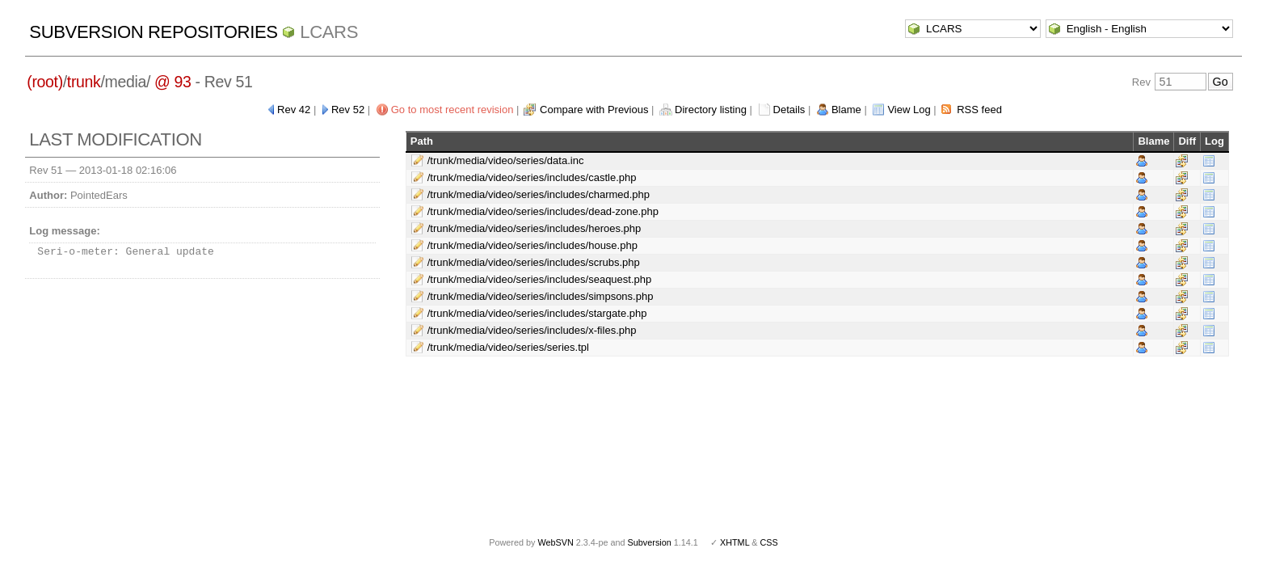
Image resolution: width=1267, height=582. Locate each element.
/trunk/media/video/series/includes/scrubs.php (533, 262)
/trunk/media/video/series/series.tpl (508, 347)
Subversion (649, 542)
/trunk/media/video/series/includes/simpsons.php (540, 296)
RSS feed (979, 109)
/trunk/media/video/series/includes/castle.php (532, 177)
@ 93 (173, 82)
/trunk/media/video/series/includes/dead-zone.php (543, 211)
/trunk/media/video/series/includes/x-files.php (532, 330)
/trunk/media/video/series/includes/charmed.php (538, 194)
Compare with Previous (594, 109)
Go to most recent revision (452, 109)
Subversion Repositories (153, 32)
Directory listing (711, 109)
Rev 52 (347, 109)
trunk (84, 82)
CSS (769, 542)
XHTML (734, 542)
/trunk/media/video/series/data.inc (505, 160)
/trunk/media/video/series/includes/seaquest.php (539, 279)
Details (789, 109)
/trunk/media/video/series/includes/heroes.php (534, 228)
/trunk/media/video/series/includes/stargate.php (537, 313)
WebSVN (555, 542)
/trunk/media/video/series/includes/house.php (532, 245)
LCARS (329, 32)
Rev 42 (293, 109)
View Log (908, 109)
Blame (846, 109)
